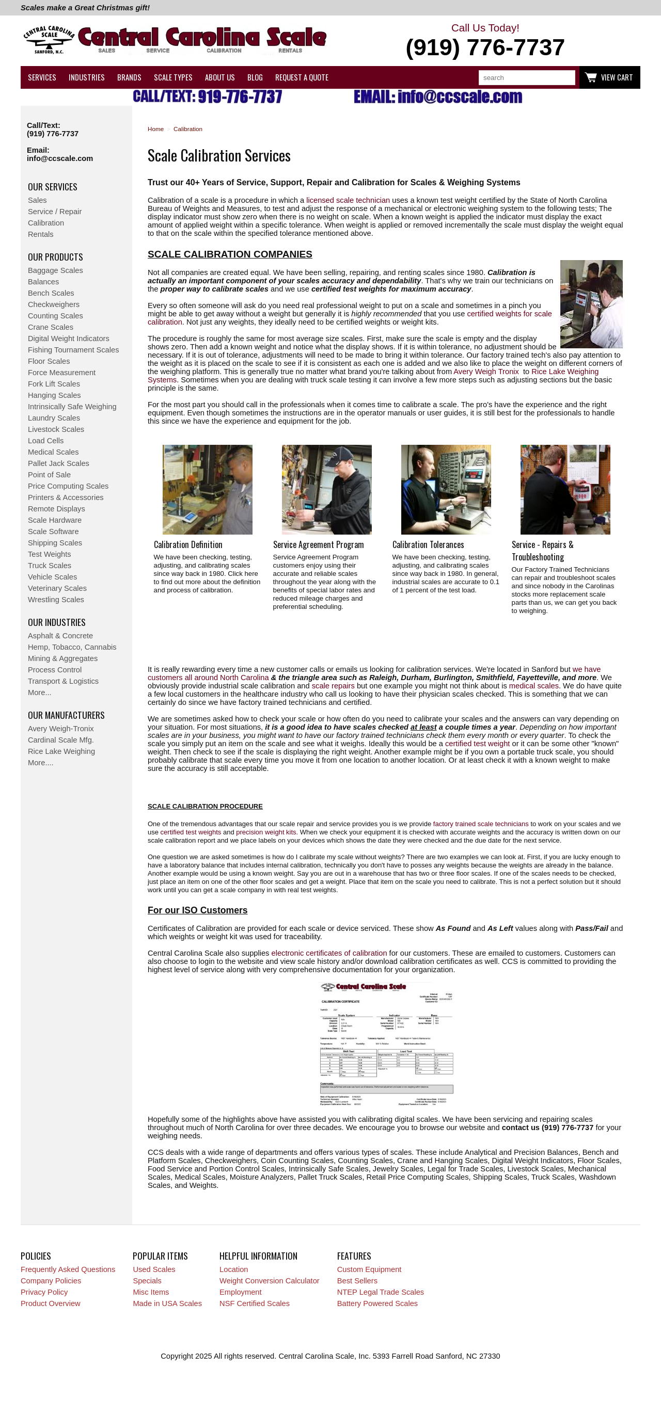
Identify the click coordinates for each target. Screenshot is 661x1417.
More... (40, 692)
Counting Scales (55, 316)
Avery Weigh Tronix (486, 371)
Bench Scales (51, 293)
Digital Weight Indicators (68, 338)
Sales (37, 200)
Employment (240, 1292)
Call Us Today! (485, 41)
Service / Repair (55, 211)
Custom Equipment (369, 1269)
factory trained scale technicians (481, 824)
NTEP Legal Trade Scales (380, 1292)
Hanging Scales (54, 395)
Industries (87, 77)
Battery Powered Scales (377, 1303)
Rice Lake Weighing (61, 751)
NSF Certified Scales (254, 1303)
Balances (43, 282)
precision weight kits (266, 832)
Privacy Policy (44, 1292)
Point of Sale (49, 475)
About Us (220, 77)
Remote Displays (56, 509)
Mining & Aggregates (63, 658)
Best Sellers (357, 1281)
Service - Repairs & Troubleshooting (543, 550)
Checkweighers (54, 304)
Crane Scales (50, 327)
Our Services (52, 186)
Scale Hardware (55, 520)
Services (42, 77)
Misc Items (151, 1292)
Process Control (55, 670)
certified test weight (477, 743)
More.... (41, 763)
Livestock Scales (56, 429)
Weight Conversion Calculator (269, 1281)
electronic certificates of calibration (329, 953)
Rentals (41, 234)
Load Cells (46, 441)
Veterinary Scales (57, 588)
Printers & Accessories (66, 497)
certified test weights (191, 832)
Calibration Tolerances (428, 544)
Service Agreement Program (318, 544)
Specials (147, 1281)
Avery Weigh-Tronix (61, 728)
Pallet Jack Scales (58, 463)
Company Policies (51, 1281)
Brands (129, 77)
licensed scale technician (348, 200)
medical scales (534, 686)
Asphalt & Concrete (60, 636)
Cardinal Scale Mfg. (61, 740)
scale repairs (333, 686)
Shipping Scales (55, 543)
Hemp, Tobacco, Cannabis (72, 647)
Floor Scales (49, 361)
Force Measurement (62, 372)
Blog (255, 77)
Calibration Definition (188, 544)
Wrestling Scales (56, 599)
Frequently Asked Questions (68, 1269)
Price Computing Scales (68, 486)
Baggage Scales (55, 270)
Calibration (46, 223)
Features (354, 1255)
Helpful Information (258, 1255)
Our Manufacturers (66, 714)
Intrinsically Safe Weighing (72, 406)
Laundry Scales (54, 418)
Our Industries (57, 622)
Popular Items (160, 1255)
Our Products (55, 256)
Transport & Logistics (63, 681)
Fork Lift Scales (54, 384)
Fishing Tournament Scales (73, 350)
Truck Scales (49, 565)
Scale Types (173, 77)
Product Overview (51, 1303)
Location (233, 1269)
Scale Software (53, 531)
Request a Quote (301, 77)
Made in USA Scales (167, 1303)
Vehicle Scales (52, 577)
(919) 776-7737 (52, 134)
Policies (36, 1255)
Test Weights (49, 554)
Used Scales (154, 1269)
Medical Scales (53, 452)
